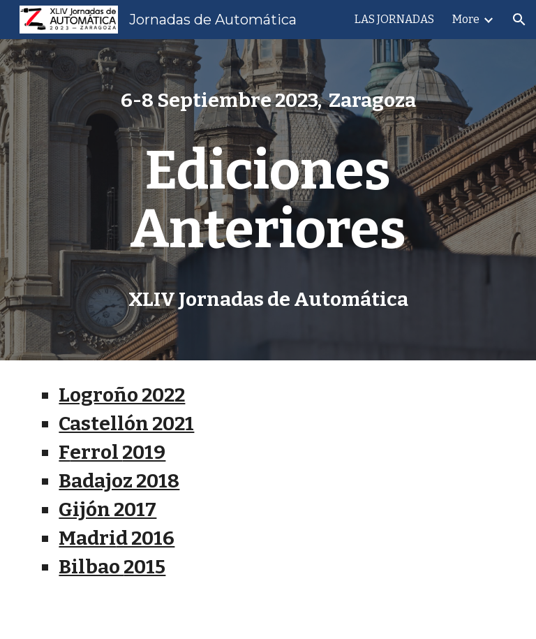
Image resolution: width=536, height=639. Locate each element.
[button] (519, 19)
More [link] (465, 19)
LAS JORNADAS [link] (394, 19)
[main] (267, 100)
